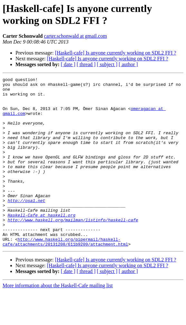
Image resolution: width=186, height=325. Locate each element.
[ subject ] (107, 64)
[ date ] (68, 64)
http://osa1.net (26, 226)
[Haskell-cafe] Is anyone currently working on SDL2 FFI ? (115, 53)
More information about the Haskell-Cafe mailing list (58, 319)
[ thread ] (86, 64)
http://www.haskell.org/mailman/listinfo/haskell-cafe (73, 249)
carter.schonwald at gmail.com (75, 36)
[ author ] (128, 64)
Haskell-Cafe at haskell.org (42, 243)
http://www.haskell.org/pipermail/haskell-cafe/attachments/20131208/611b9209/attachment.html (65, 275)
